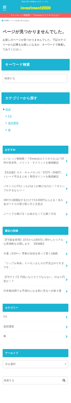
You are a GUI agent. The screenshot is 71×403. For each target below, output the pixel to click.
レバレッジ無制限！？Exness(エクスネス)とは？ (36, 15)
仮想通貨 (13, 122)
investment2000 (35, 7)
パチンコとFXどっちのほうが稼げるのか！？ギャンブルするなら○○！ (34, 188)
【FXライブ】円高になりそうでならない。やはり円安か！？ (34, 279)
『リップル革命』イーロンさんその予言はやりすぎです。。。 (33, 265)
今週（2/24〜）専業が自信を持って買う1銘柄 (30, 253)
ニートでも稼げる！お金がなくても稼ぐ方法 (29, 213)
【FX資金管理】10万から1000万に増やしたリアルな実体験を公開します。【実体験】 (33, 241)
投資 (8, 109)
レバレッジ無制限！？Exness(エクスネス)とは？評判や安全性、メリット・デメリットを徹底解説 (33, 160)
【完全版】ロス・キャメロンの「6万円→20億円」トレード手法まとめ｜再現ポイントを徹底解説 (33, 174)
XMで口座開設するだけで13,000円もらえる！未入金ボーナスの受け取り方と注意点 (33, 202)
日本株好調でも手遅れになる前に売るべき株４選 (32, 290)
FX (10, 116)
